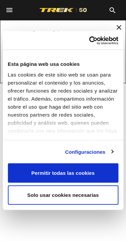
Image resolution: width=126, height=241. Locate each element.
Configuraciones (85, 151)
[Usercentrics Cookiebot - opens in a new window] (89, 40)
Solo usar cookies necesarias (63, 195)
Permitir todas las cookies (63, 173)
